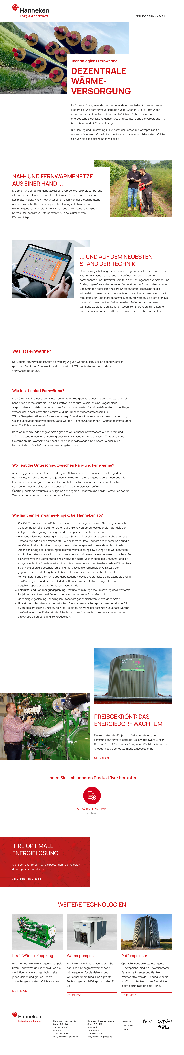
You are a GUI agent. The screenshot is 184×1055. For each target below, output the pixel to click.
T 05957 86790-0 (95, 1033)
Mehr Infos (101, 758)
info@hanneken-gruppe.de (65, 1036)
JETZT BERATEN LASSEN (26, 878)
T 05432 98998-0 (61, 1033)
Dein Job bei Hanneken (150, 16)
